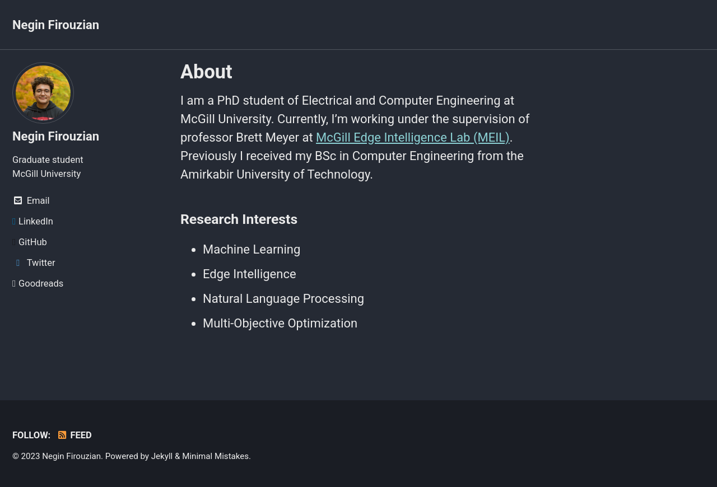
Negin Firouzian (55, 25)
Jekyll (162, 456)
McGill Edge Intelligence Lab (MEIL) (413, 137)
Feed (74, 435)
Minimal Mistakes (215, 456)
